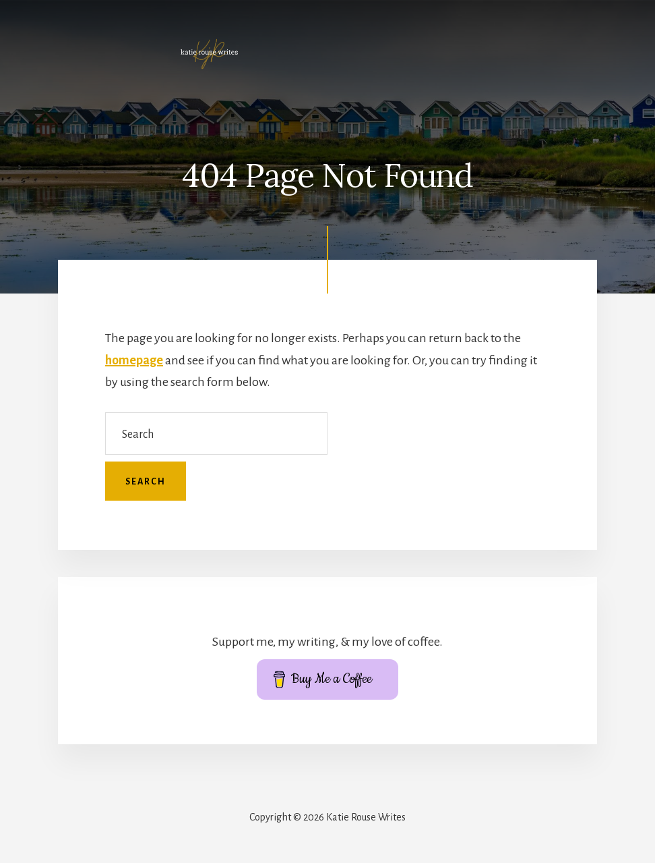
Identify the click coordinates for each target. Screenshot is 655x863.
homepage (134, 360)
